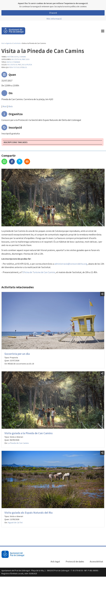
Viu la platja (27, 64)
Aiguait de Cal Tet (15, 522)
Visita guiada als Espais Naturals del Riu (28, 512)
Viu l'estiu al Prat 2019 (20, 59)
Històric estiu (13, 57)
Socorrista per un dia (17, 353)
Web (10, 106)
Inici (3, 43)
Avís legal (55, 561)
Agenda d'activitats (13, 43)
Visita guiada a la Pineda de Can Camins (28, 433)
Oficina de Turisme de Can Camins (38, 272)
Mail (5, 106)
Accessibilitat (96, 561)
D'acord (53, 12)
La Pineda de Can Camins (18, 443)
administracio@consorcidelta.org (70, 263)
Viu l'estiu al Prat (14, 64)
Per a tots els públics (18, 67)
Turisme (22, 57)
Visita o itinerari (13, 62)
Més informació (54, 18)
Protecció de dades (75, 561)
